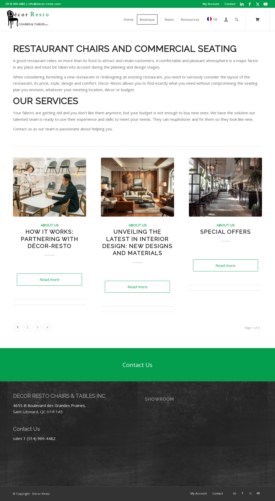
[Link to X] (257, 4)
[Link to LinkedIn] (242, 4)
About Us (50, 225)
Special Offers (225, 232)
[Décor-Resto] (28, 19)
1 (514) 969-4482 (39, 438)
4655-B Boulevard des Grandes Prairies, (49, 405)
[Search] (237, 19)
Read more (50, 279)
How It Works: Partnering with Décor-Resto (49, 239)
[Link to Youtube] (266, 4)
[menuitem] (211, 4)
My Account (211, 4)
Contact (230, 4)
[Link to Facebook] (250, 4)
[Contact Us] (137, 364)
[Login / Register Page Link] (226, 19)
